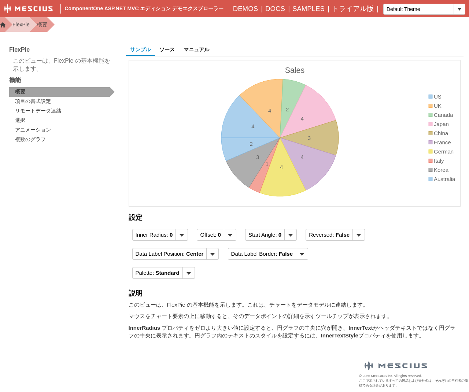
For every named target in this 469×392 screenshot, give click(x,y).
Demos (245, 8)
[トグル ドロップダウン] (459, 9)
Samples (308, 8)
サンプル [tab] (140, 49)
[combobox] (419, 9)
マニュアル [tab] (196, 49)
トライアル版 (353, 8)
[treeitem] (62, 92)
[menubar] (160, 235)
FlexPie (21, 24)
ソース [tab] (167, 49)
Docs (275, 8)
